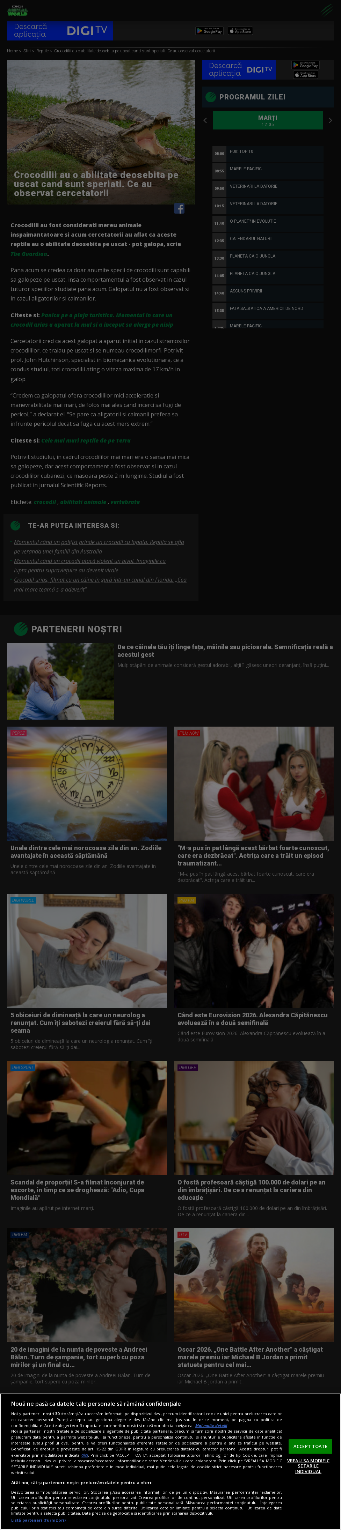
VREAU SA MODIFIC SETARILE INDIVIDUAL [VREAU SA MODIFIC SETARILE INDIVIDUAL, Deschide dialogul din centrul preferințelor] (308, 1465)
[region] (170, 1461)
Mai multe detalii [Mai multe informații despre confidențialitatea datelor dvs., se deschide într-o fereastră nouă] (211, 1425)
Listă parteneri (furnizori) (38, 1520)
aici (84, 1455)
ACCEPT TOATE (310, 1446)
